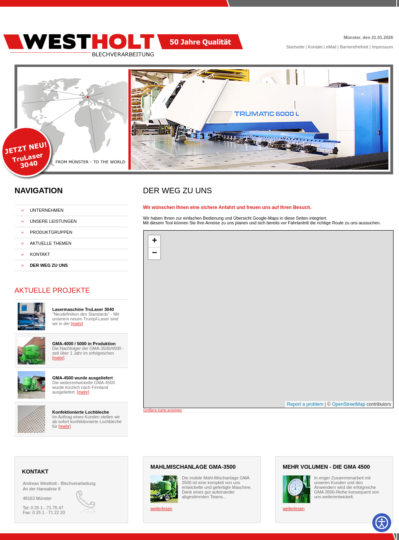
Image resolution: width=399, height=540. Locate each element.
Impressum (382, 46)
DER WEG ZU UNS (49, 265)
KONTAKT (40, 254)
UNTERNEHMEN (47, 210)
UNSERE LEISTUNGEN (53, 221)
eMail (331, 46)
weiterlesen (161, 508)
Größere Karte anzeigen (162, 410)
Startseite (295, 46)
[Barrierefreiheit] (381, 522)
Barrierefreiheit (354, 46)
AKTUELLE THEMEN (50, 243)
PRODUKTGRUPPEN (51, 232)
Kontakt (315, 46)
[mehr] (77, 323)
